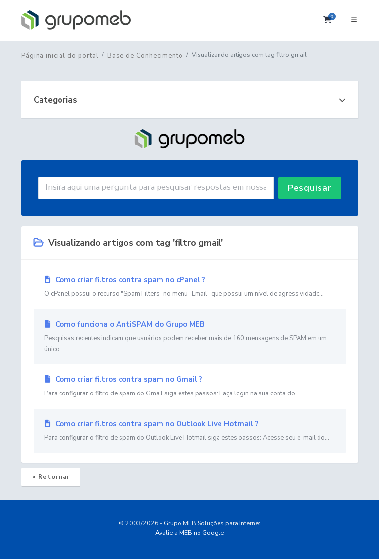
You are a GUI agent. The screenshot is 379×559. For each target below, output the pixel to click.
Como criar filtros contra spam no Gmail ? (189, 386)
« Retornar (51, 477)
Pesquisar (310, 188)
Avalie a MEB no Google (189, 532)
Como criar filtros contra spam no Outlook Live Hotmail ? (189, 431)
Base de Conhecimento (145, 55)
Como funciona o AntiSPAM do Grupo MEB (189, 336)
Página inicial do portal (60, 55)
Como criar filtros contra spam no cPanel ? (189, 287)
